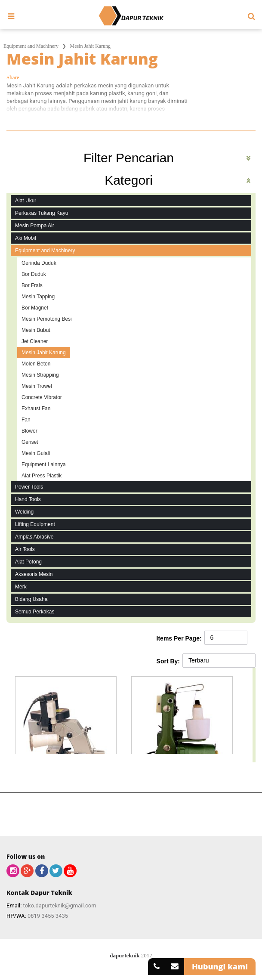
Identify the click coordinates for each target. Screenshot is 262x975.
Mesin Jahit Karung (90, 46)
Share (12, 77)
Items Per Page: (179, 638)
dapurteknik (124, 955)
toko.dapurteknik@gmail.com (59, 905)
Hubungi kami (220, 966)
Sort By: (168, 661)
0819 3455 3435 (48, 916)
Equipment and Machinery (31, 46)
